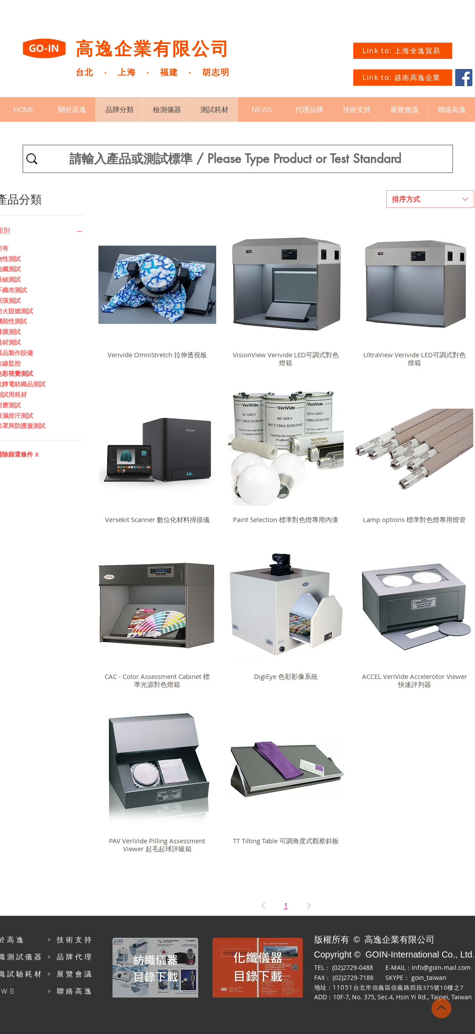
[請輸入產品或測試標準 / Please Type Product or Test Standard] (235, 158)
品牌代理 (75, 957)
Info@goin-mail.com (441, 967)
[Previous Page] (263, 905)
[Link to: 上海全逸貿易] (402, 51)
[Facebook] (463, 77)
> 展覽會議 (70, 974)
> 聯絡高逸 (70, 991)
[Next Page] (309, 905)
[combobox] (430, 199)
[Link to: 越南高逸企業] (402, 77)
